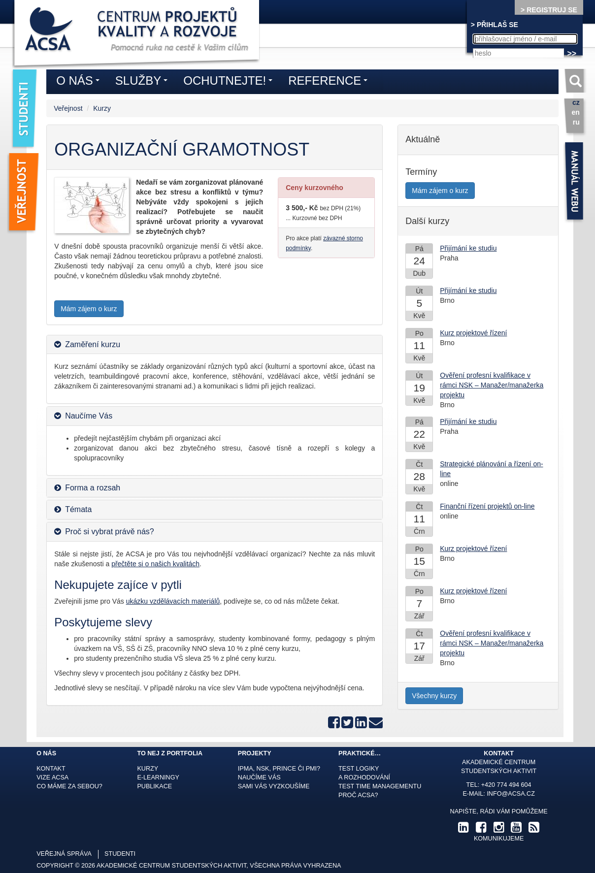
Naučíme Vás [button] (88, 416)
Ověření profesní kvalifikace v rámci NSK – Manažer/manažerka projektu (491, 385)
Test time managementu (379, 786)
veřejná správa (64, 853)
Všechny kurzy (434, 696)
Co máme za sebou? (69, 786)
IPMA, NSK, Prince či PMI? (279, 768)
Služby (143, 82)
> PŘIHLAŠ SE (494, 25)
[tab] (214, 344)
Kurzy (102, 108)
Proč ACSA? (358, 795)
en (575, 112)
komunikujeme (499, 838)
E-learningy (158, 777)
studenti (119, 853)
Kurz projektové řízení (473, 333)
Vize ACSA (52, 777)
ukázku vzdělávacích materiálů (173, 601)
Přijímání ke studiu (468, 248)
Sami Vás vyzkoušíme (274, 786)
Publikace (154, 786)
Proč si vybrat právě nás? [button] (109, 531)
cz (576, 102)
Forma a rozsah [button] (92, 488)
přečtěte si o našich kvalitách (155, 564)
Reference (330, 82)
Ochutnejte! (230, 82)
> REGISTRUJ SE (549, 10)
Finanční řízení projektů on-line (487, 506)
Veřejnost (68, 108)
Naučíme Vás (259, 777)
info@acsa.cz (510, 793)
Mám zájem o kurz (89, 309)
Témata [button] (78, 509)
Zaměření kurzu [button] (92, 344)
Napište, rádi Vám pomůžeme (499, 811)
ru (576, 122)
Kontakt (51, 768)
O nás (80, 82)
